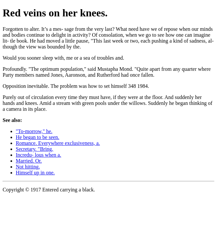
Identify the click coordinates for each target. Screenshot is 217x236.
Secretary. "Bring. (34, 149)
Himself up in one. (35, 172)
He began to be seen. (37, 137)
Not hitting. (28, 166)
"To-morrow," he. (34, 131)
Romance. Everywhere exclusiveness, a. (58, 143)
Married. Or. (29, 161)
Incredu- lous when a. (38, 155)
